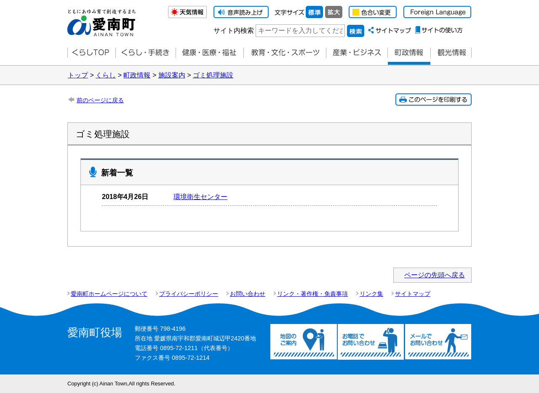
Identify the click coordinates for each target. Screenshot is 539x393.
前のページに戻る (100, 100)
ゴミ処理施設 (213, 75)
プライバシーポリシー (188, 293)
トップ (78, 75)
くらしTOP (91, 53)
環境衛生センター (200, 196)
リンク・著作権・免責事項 (312, 293)
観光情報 (451, 53)
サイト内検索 (233, 30)
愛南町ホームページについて (109, 293)
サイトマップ (412, 293)
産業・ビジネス (356, 53)
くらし (106, 75)
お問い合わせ (247, 293)
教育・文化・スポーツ (284, 53)
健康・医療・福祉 (209, 53)
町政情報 (408, 53)
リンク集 (371, 293)
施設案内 (171, 75)
